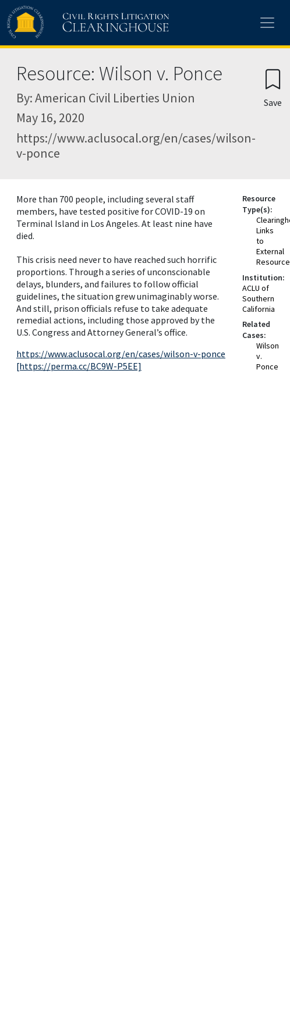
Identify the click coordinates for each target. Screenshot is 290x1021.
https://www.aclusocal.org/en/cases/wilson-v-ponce (120, 354)
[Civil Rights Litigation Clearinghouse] (65, 22)
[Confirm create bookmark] (273, 87)
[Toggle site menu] (267, 23)
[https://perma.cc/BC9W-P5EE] (79, 366)
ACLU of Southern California (258, 298)
